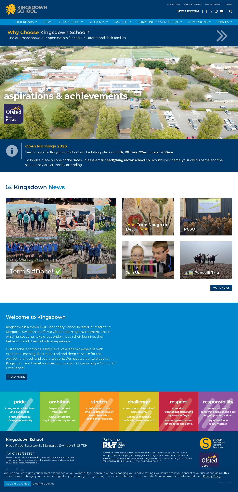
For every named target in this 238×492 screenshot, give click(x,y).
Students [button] (97, 22)
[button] (18, 92)
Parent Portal (213, 4)
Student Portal (193, 4)
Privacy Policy (212, 476)
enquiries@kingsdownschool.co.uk (22, 463)
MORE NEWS (221, 287)
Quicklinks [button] (25, 22)
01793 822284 (188, 11)
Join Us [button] (223, 22)
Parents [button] (121, 22)
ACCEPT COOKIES (17, 483)
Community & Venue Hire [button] (159, 22)
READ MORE (16, 376)
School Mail (173, 4)
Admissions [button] (198, 22)
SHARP (228, 4)
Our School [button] (69, 22)
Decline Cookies (43, 483)
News (48, 22)
